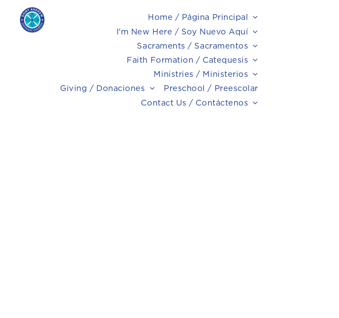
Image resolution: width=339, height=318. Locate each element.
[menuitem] (203, 17)
